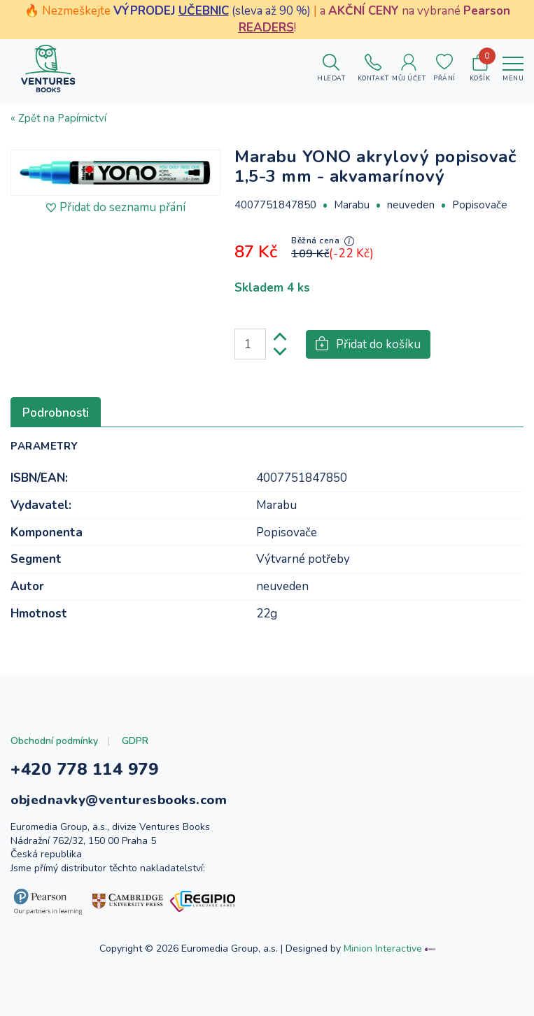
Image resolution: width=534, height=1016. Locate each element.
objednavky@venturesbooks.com (118, 800)
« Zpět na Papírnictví (58, 118)
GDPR (135, 740)
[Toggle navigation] (513, 68)
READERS (266, 28)
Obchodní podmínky (54, 740)
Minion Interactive (383, 948)
